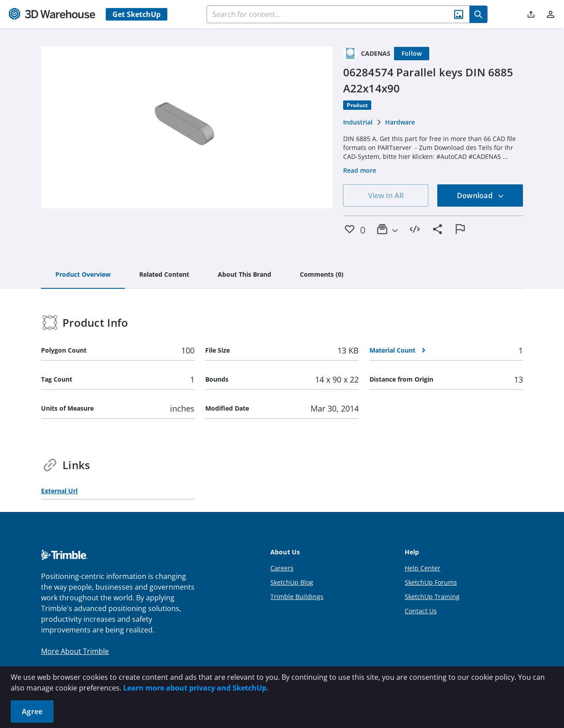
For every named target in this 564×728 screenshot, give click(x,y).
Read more (359, 170)
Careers (282, 568)
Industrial (358, 122)
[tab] (83, 275)
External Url (59, 491)
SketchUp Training (432, 596)
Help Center (422, 568)
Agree (32, 711)
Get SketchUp (136, 14)
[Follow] (412, 53)
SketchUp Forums (431, 582)
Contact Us (421, 611)
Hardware (400, 122)
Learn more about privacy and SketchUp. (196, 688)
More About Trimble (75, 651)
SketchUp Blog (291, 582)
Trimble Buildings (296, 596)
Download (480, 195)
